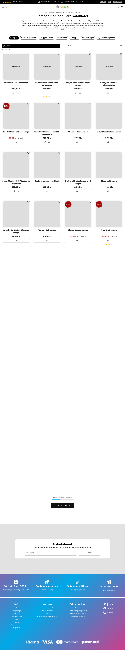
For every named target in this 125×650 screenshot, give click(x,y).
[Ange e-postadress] (50, 552)
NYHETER (103, 2)
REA (109, 2)
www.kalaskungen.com (77, 608)
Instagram (110, 612)
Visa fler (64, 505)
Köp (47, 93)
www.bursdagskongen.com (78, 611)
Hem (45, 12)
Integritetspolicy (16, 616)
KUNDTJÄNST (117, 2)
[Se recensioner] (12, 2)
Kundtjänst (16, 608)
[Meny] (3, 7)
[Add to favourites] (28, 54)
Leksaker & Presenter (56, 12)
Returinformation (16, 625)
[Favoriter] (119, 7)
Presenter (69, 12)
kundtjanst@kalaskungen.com (47, 616)
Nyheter (16, 622)
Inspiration (16, 628)
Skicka (89, 552)
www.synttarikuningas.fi (78, 613)
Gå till (16, 93)
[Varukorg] (122, 7)
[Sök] (6, 7)
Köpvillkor (16, 613)
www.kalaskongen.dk (78, 616)
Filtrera (7, 46)
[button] (94, 46)
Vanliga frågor (16, 611)
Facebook (110, 608)
